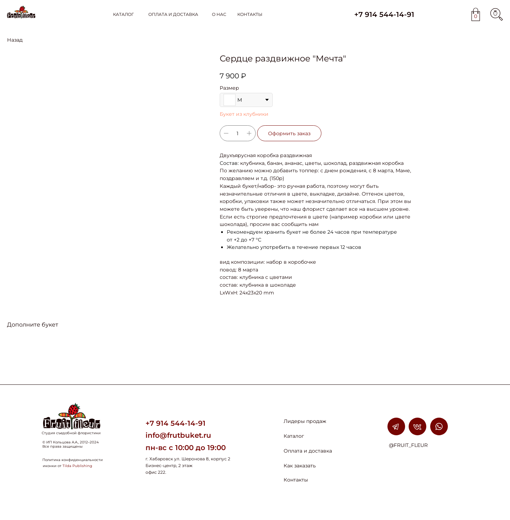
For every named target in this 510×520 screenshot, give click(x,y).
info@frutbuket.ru (178, 435)
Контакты (296, 480)
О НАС (219, 14)
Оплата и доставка (308, 451)
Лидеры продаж (305, 421)
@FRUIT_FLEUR (408, 445)
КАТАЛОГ (123, 14)
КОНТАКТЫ (249, 14)
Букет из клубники (244, 114)
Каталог (294, 436)
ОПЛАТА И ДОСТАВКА (173, 14)
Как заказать (300, 465)
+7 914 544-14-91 (384, 14)
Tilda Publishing (77, 466)
